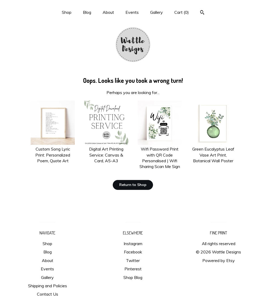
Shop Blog (132, 277)
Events (132, 12)
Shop (66, 12)
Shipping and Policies (47, 285)
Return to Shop (133, 184)
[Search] (202, 13)
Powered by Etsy (218, 260)
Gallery (156, 12)
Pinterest (133, 268)
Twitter (133, 260)
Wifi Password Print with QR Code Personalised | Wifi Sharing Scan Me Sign (160, 155)
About (108, 12)
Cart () (181, 12)
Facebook (133, 251)
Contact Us (47, 294)
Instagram (133, 243)
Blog (87, 12)
